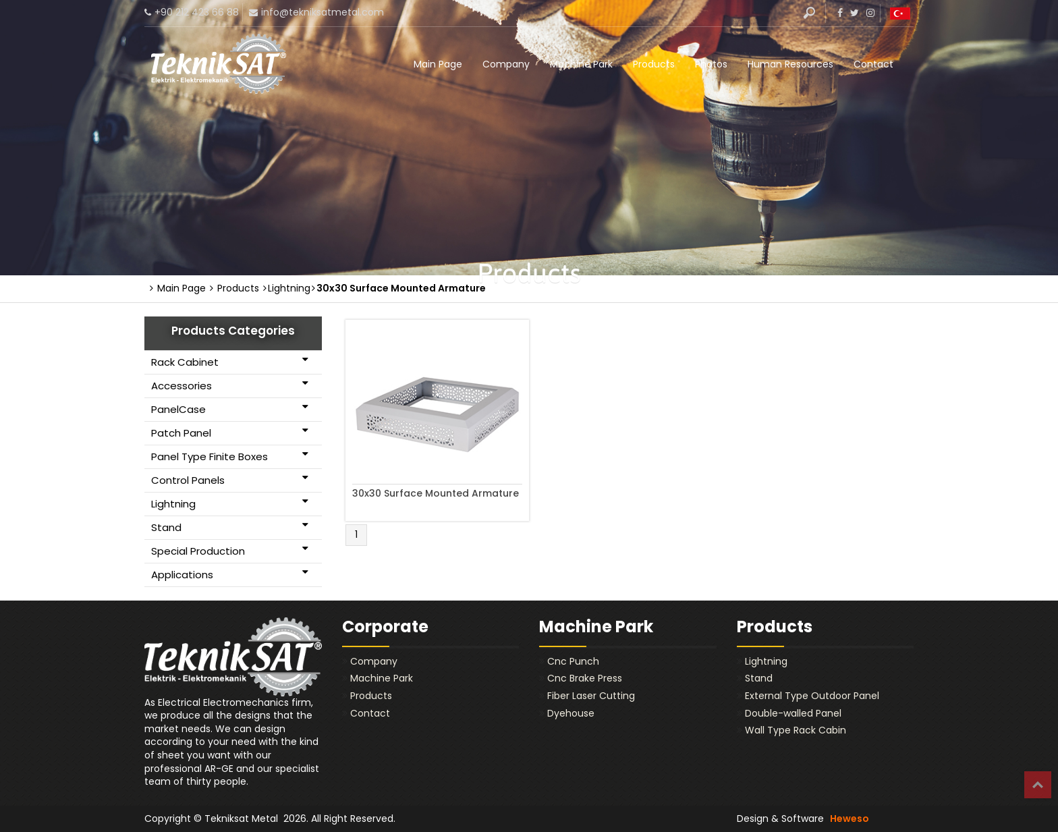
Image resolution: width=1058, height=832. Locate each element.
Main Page (438, 64)
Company (506, 64)
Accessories (229, 385)
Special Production (229, 550)
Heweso (849, 818)
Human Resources (790, 64)
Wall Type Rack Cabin (795, 730)
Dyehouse (570, 713)
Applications (229, 574)
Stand (229, 527)
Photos (711, 64)
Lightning (229, 503)
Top (1037, 784)
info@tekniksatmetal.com (322, 12)
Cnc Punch (573, 661)
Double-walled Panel (793, 713)
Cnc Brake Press (584, 678)
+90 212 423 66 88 (197, 12)
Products (654, 64)
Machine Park (581, 64)
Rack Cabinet (229, 361)
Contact (873, 64)
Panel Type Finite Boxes (229, 456)
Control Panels (229, 479)
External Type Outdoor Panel (812, 695)
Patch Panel (229, 432)
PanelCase (229, 408)
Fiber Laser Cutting (591, 695)
